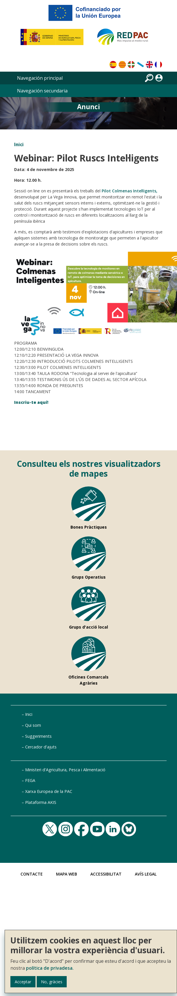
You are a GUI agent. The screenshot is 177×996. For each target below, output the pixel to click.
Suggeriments (38, 736)
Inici (19, 144)
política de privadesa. (50, 968)
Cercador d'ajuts (41, 747)
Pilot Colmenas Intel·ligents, (129, 191)
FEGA (30, 780)
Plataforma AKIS (40, 802)
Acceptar (23, 981)
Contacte (32, 874)
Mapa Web (66, 874)
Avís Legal (145, 874)
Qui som (33, 725)
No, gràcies (51, 981)
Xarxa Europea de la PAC (48, 791)
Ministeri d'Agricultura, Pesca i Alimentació (65, 769)
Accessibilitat (106, 874)
